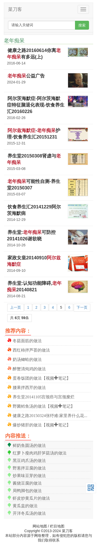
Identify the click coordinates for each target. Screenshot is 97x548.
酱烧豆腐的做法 (27, 482)
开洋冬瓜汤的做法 (29, 512)
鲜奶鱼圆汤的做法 (29, 445)
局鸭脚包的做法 (27, 490)
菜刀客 (15, 9)
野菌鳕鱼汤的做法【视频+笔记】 (44, 405)
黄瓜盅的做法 (25, 505)
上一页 (15, 307)
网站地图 (40, 526)
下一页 (82, 307)
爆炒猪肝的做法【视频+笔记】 (42, 424)
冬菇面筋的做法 (27, 340)
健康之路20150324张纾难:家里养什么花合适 (52, 415)
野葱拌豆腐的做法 (29, 467)
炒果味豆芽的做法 (29, 475)
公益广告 (26, 75)
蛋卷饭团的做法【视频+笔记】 (42, 377)
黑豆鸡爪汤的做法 (29, 460)
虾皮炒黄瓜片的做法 (31, 497)
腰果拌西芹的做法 (29, 387)
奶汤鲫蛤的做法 (27, 358)
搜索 (82, 25)
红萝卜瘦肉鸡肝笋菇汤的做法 (39, 452)
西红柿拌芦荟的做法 (31, 349)
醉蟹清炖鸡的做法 (29, 368)
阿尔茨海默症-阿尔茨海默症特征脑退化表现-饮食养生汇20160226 (35, 105)
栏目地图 (57, 526)
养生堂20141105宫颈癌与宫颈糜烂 (43, 396)
